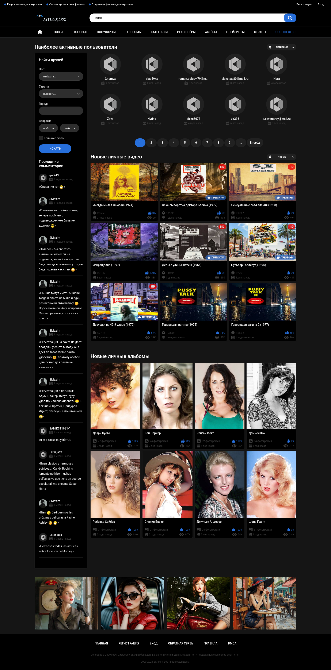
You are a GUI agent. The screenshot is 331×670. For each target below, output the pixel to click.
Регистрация (304, 4)
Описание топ (52, 186)
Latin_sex (55, 452)
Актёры (211, 32)
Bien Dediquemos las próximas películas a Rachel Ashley (57, 517)
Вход (321, 4)
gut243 (54, 175)
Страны (260, 32)
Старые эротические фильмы (67, 4)
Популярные (107, 32)
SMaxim (54, 199)
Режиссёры (186, 32)
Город (43, 103)
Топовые (80, 32)
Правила (210, 643)
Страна (44, 86)
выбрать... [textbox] (49, 76)
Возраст (44, 121)
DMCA (232, 643)
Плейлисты (235, 32)
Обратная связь (180, 643)
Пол (41, 69)
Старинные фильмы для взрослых (112, 4)
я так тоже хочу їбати (54, 440)
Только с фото (54, 138)
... (241, 142)
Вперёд (255, 142)
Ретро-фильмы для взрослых (24, 4)
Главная (40, 32)
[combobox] (61, 76)
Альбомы (133, 32)
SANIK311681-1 (60, 428)
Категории (159, 32)
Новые (59, 32)
